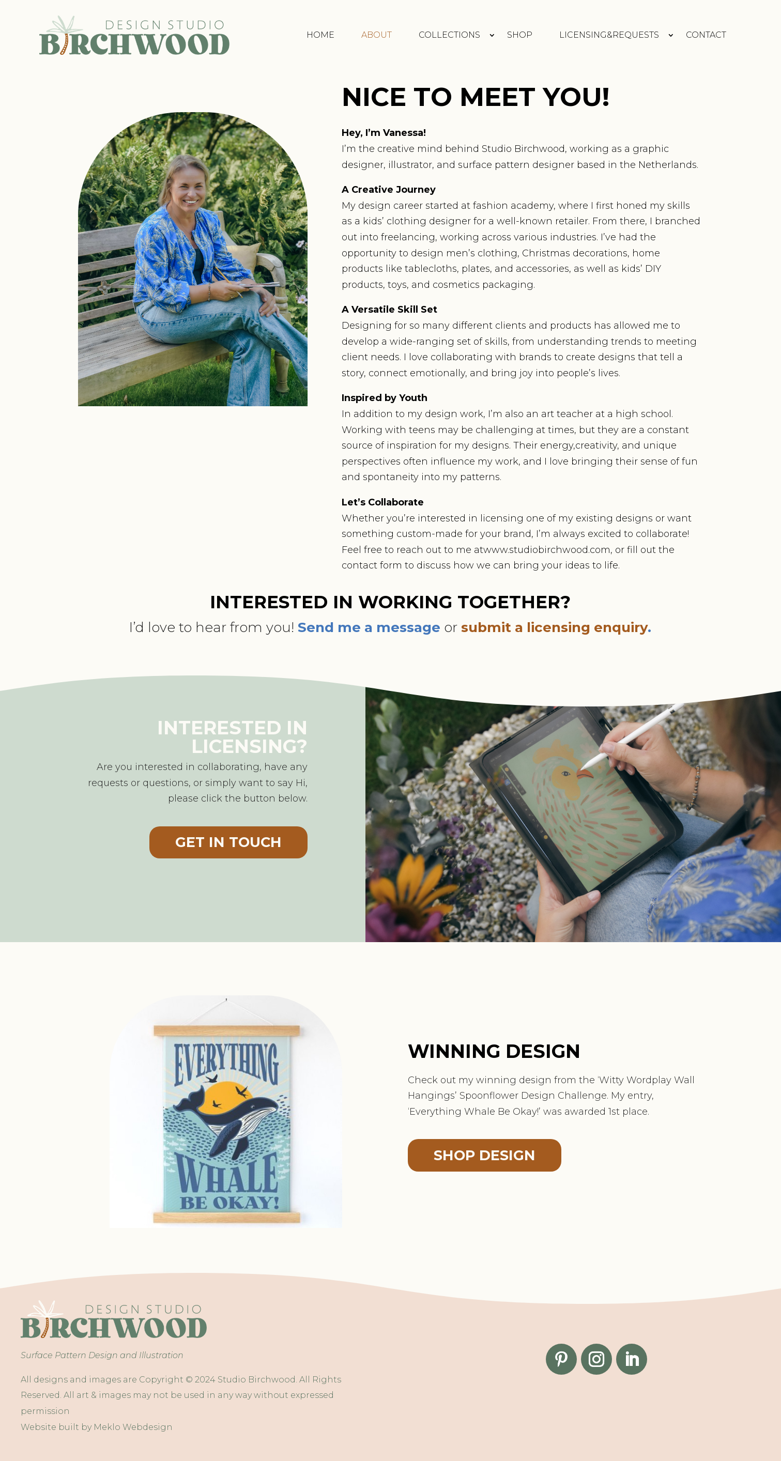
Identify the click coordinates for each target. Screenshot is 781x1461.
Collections (449, 35)
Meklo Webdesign (133, 1427)
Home (320, 35)
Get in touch (228, 842)
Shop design (484, 1155)
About (376, 35)
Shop (519, 35)
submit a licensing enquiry (554, 627)
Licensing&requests (609, 35)
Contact (706, 35)
